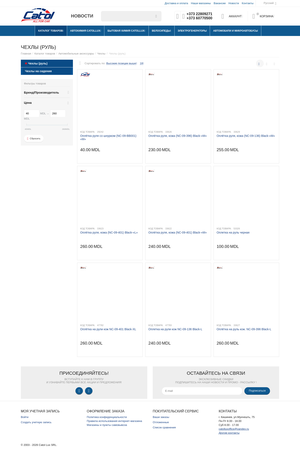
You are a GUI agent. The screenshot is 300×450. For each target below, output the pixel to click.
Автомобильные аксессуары (76, 53)
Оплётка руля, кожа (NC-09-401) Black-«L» (109, 232)
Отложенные (161, 422)
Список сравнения (164, 427)
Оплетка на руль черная (233, 232)
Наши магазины (201, 3)
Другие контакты (229, 432)
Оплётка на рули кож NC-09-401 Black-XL (108, 329)
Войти (24, 417)
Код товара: (87, 132)
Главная (26, 53)
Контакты (248, 3)
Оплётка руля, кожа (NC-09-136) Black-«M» (246, 135)
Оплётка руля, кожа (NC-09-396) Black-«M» (177, 135)
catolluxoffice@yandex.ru (234, 428)
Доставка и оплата (176, 3)
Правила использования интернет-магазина (114, 421)
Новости (234, 3)
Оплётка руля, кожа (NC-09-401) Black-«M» (177, 232)
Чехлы (101, 53)
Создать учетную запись (36, 422)
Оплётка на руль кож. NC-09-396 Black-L (244, 329)
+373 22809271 (199, 14)
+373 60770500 (199, 18)
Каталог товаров (44, 53)
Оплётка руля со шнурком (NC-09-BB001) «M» (108, 137)
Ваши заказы (161, 417)
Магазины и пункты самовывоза (107, 425)
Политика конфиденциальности (107, 417)
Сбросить (33, 138)
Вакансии (220, 3)
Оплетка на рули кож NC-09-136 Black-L (175, 329)
